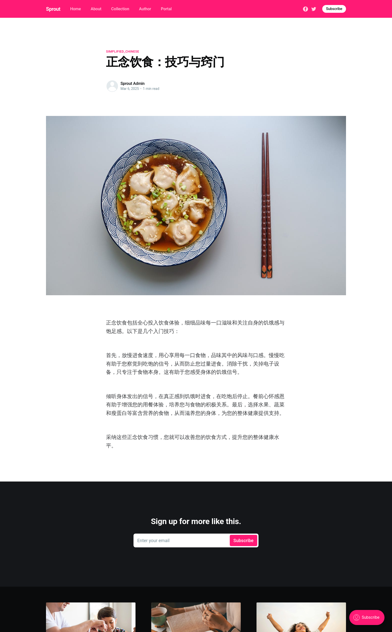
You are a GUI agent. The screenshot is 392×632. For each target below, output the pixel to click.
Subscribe (334, 9)
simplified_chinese (122, 51)
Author (145, 9)
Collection (120, 9)
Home (75, 9)
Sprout (53, 9)
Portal (166, 9)
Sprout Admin (132, 83)
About (96, 9)
